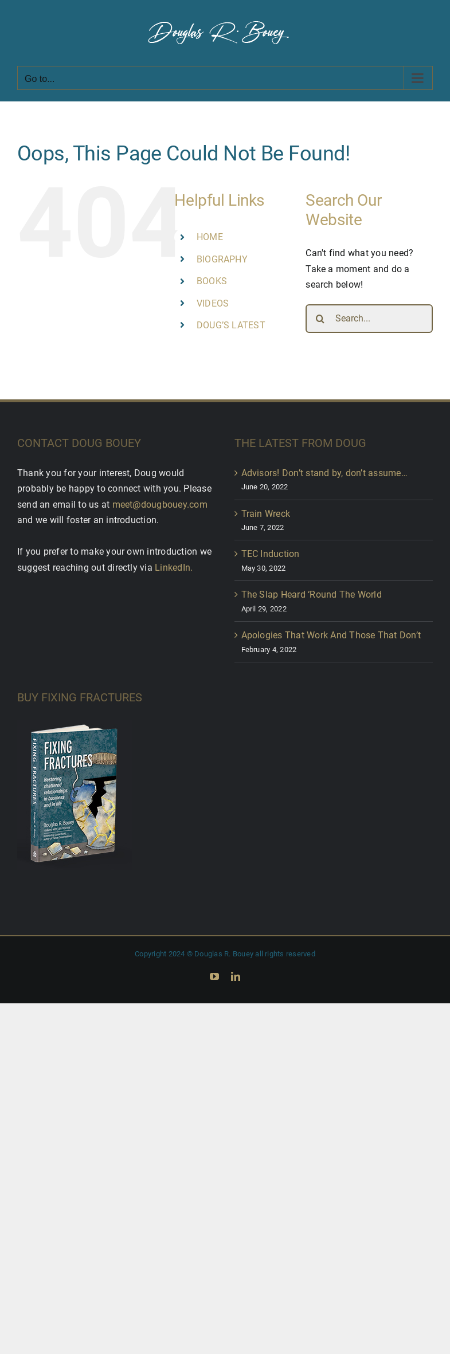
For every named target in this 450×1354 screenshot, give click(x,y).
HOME (210, 236)
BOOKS (212, 281)
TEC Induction (270, 553)
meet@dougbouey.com (160, 504)
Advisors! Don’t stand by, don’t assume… (324, 473)
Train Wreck (266, 513)
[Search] (320, 318)
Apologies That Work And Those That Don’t (331, 635)
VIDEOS (213, 303)
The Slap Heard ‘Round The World (311, 594)
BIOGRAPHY (222, 259)
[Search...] (369, 318)
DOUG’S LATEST (231, 325)
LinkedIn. (174, 567)
